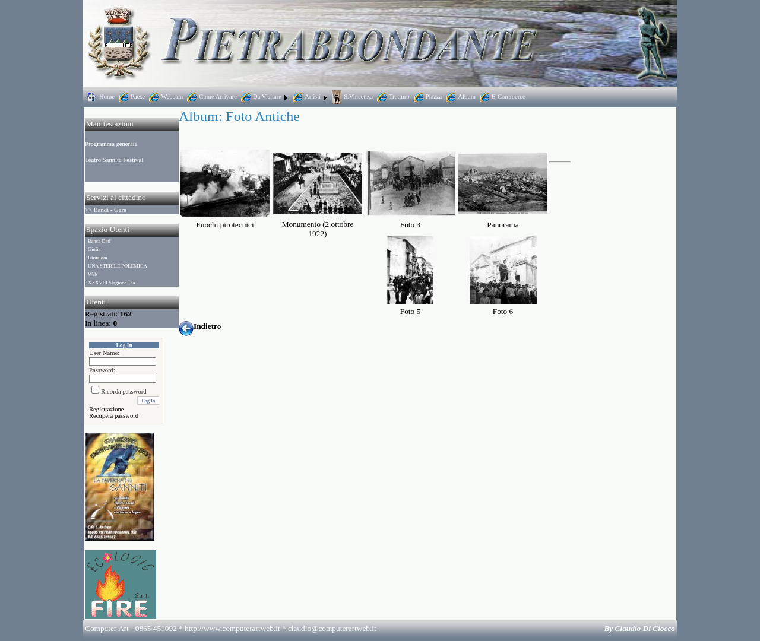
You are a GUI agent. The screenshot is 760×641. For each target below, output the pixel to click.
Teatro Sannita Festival (114, 160)
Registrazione (106, 409)
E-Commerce (501, 96)
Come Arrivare (211, 96)
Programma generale (111, 144)
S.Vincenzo (351, 96)
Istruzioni (97, 258)
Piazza (426, 96)
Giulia (94, 249)
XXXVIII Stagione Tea (111, 282)
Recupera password (113, 415)
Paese (130, 96)
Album (460, 96)
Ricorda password (124, 391)
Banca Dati (99, 241)
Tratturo (392, 96)
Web (92, 274)
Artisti (305, 96)
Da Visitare (260, 96)
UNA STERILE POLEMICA (117, 266)
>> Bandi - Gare (105, 210)
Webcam (165, 96)
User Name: (104, 353)
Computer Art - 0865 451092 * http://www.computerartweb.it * (230, 628)
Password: (102, 370)
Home (100, 96)
